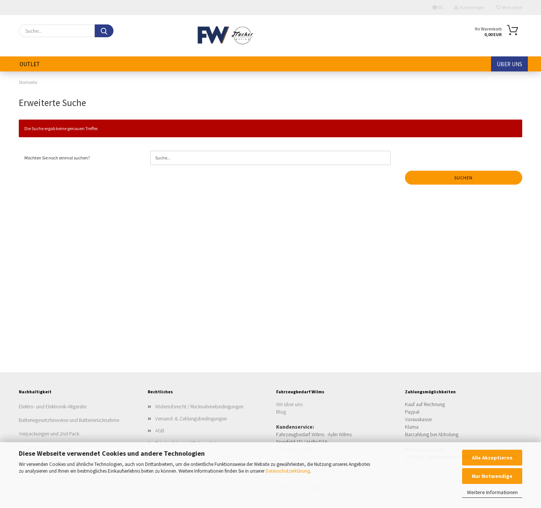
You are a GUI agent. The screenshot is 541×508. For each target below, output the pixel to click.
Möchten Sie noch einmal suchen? (57, 158)
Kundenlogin (469, 7)
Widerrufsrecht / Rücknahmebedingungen (199, 406)
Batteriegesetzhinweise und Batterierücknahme (69, 420)
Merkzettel (509, 7)
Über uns (509, 64)
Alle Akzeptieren (492, 457)
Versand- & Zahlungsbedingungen (191, 418)
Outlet (30, 64)
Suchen (463, 177)
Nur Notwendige (492, 476)
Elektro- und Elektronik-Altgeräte (52, 406)
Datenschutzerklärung (288, 471)
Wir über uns (289, 404)
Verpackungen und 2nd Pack (49, 433)
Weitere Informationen (492, 492)
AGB (159, 430)
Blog (281, 411)
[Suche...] (104, 30)
